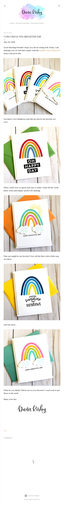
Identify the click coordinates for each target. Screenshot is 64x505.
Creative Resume (22, 23)
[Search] (59, 5)
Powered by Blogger (32, 495)
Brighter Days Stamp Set (49, 50)
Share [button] (5, 430)
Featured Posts (37, 23)
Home (12, 23)
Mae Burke (37, 499)
